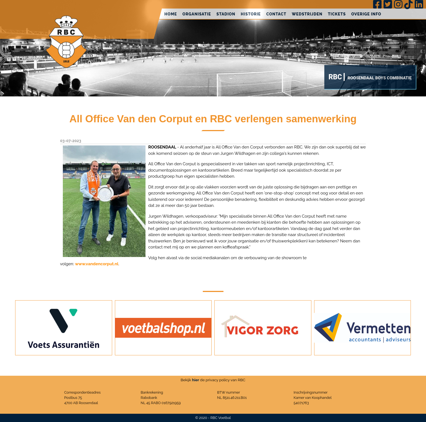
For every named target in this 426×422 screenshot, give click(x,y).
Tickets (337, 14)
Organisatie (196, 14)
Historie (251, 14)
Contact (276, 14)
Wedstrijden (307, 14)
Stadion (226, 14)
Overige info (366, 14)
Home (171, 14)
